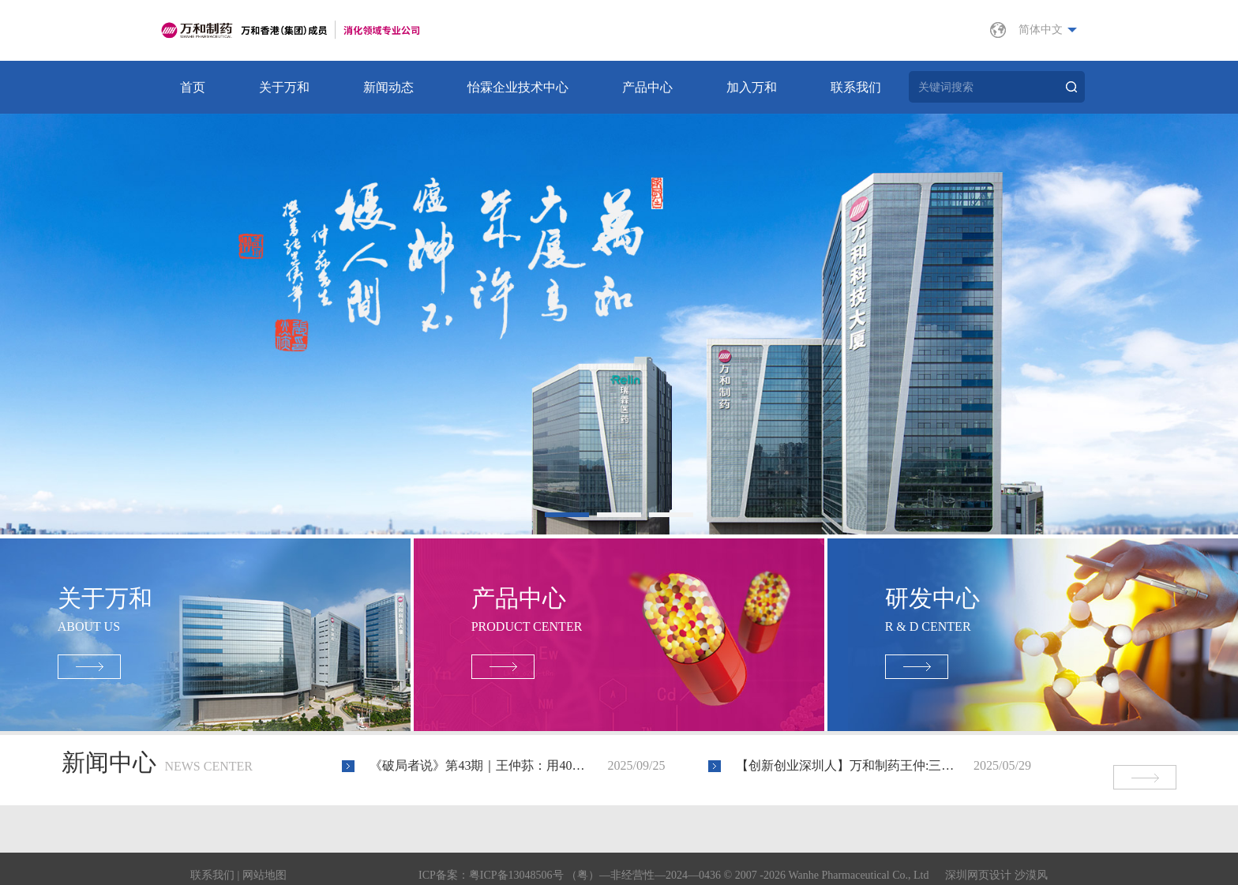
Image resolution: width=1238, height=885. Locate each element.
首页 (192, 87)
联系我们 (856, 87)
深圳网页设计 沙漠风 (996, 862)
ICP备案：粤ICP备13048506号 (491, 862)
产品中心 (647, 87)
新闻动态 (388, 87)
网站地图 (264, 862)
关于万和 (284, 87)
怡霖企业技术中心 (517, 87)
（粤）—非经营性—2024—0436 (643, 862)
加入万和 (751, 87)
